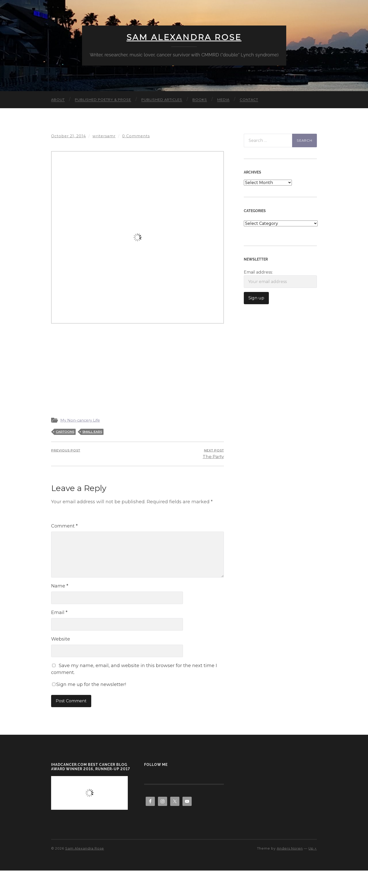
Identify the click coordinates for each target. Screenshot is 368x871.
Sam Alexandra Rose (184, 37)
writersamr (104, 136)
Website (60, 639)
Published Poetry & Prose (103, 99)
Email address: (280, 279)
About (58, 99)
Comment (64, 526)
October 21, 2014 (68, 136)
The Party (213, 453)
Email (59, 613)
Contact (249, 99)
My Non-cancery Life (80, 420)
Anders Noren (290, 849)
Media (223, 99)
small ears (92, 432)
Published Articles (161, 99)
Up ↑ (312, 849)
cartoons (65, 432)
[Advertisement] (137, 365)
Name (59, 586)
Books (199, 99)
